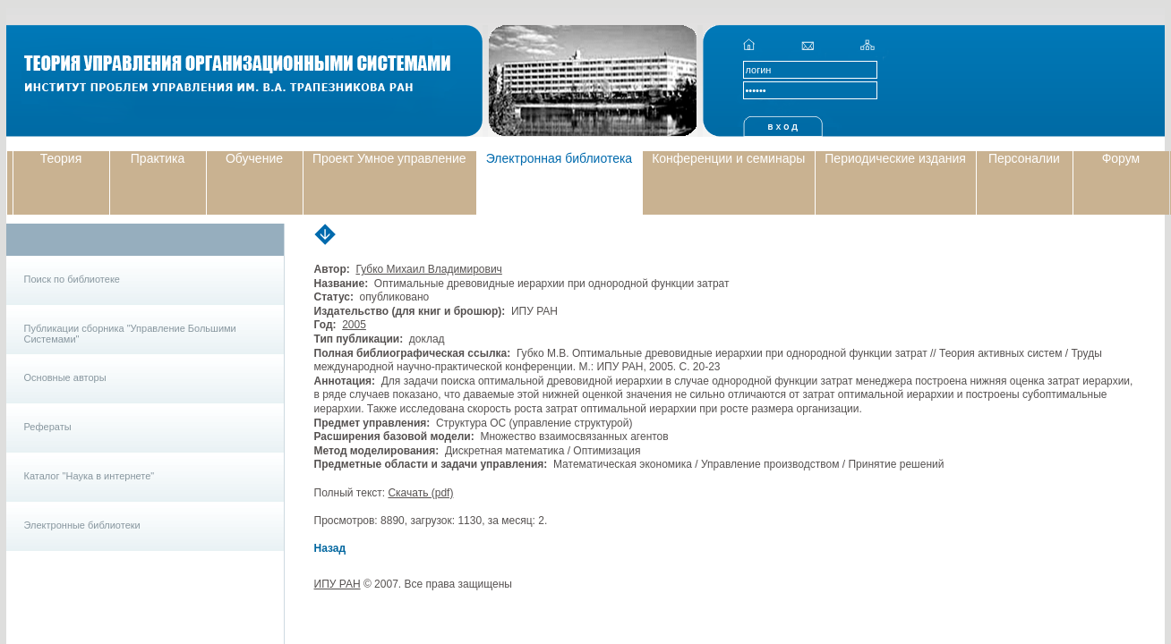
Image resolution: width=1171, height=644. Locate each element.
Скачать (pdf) (420, 493)
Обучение (254, 158)
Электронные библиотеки (82, 525)
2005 (354, 324)
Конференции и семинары (728, 158)
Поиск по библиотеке (72, 279)
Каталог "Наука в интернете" (89, 475)
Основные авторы (65, 377)
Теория (61, 158)
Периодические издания (895, 158)
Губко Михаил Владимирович (428, 269)
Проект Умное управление (389, 158)
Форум (1121, 158)
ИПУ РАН (337, 584)
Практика (157, 158)
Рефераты (48, 426)
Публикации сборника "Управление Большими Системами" (130, 333)
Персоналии (1024, 158)
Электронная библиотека (559, 158)
